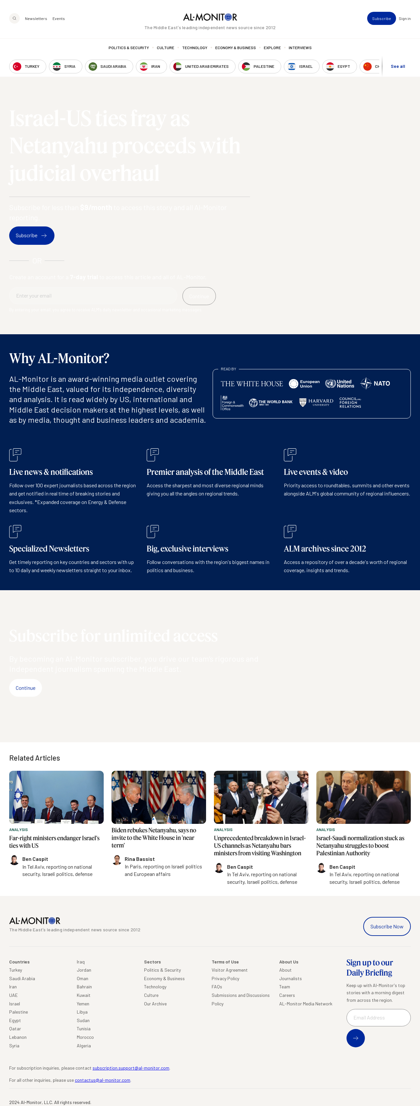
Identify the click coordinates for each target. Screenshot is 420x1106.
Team (284, 986)
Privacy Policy (225, 978)
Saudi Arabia (22, 978)
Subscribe (381, 18)
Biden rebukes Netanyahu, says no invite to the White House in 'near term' (154, 837)
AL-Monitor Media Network (305, 1003)
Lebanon (18, 1037)
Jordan (84, 970)
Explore (272, 47)
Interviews (300, 47)
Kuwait (84, 995)
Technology (194, 47)
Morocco (85, 1037)
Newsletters (36, 18)
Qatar (15, 1028)
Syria (14, 1045)
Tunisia (84, 1028)
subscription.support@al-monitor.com (131, 1068)
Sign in (405, 18)
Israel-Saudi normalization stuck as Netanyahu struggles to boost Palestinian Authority (360, 845)
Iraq (81, 961)
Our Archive (155, 1003)
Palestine (18, 1012)
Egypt (15, 1020)
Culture (165, 47)
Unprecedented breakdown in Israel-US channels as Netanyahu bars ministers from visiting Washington (260, 845)
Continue (25, 688)
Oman (82, 978)
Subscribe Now (387, 926)
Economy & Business (235, 47)
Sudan (83, 1020)
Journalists (290, 978)
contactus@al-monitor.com (102, 1080)
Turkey (15, 970)
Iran (13, 986)
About (285, 970)
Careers (287, 995)
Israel (14, 1003)
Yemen (83, 1003)
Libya (82, 1012)
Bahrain (84, 986)
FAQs (217, 986)
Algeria (84, 1045)
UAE (13, 995)
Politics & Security (129, 47)
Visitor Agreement (230, 970)
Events (58, 18)
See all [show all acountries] (398, 66)
